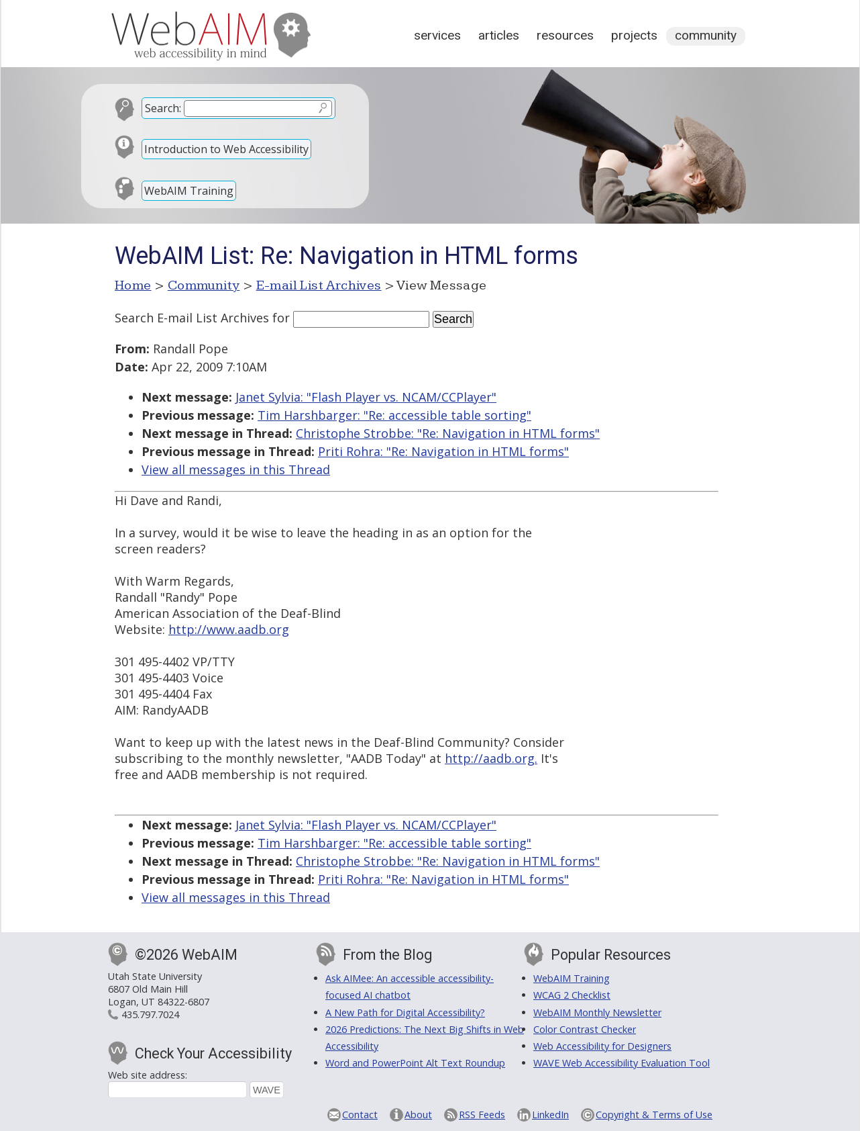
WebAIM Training (188, 190)
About (418, 1114)
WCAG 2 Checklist (571, 995)
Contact (360, 1114)
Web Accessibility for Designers (602, 1046)
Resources (565, 35)
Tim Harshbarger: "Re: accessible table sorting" (394, 415)
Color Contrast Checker (584, 1029)
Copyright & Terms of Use (654, 1114)
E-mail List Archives (319, 285)
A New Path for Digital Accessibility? (405, 1012)
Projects (634, 35)
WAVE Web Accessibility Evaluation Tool (621, 1062)
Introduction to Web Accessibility (226, 149)
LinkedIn (550, 1114)
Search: (163, 108)
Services (437, 35)
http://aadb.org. (491, 758)
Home (133, 285)
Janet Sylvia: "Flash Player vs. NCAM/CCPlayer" (365, 397)
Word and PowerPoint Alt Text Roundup (415, 1062)
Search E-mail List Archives (192, 318)
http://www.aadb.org (228, 629)
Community (706, 35)
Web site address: (147, 1075)
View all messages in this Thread (236, 469)
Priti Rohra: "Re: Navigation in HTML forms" (443, 451)
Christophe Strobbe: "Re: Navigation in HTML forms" (448, 433)
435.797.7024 (150, 1014)
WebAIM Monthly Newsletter (597, 1012)
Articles (498, 35)
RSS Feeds (482, 1114)
